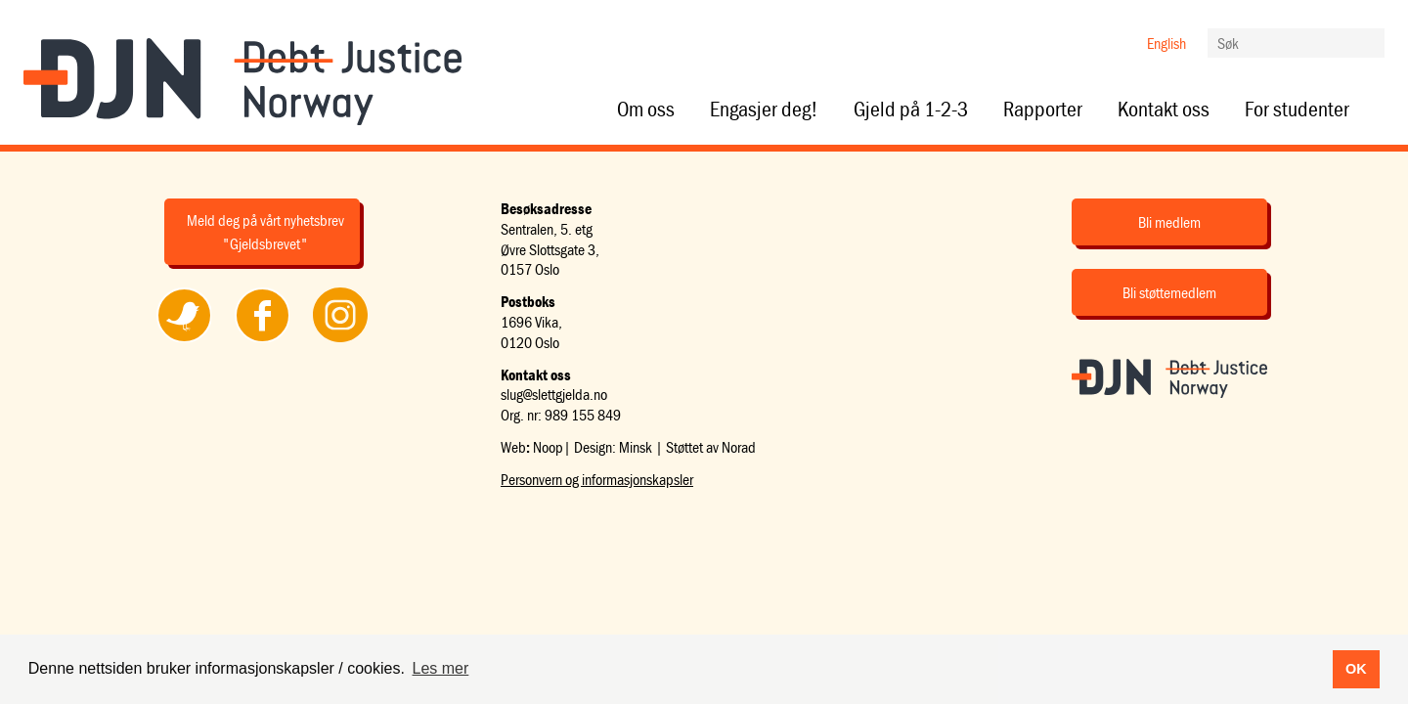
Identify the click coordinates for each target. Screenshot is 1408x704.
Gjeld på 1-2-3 (911, 109)
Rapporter (1042, 109)
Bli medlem (1169, 222)
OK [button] (1356, 669)
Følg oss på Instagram (340, 341)
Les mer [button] (441, 668)
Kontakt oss (1164, 109)
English (1166, 43)
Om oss (646, 109)
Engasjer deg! (764, 109)
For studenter (1297, 109)
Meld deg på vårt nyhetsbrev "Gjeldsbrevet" (265, 231)
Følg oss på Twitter (184, 341)
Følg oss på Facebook (262, 341)
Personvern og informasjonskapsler (597, 479)
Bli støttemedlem (1169, 292)
